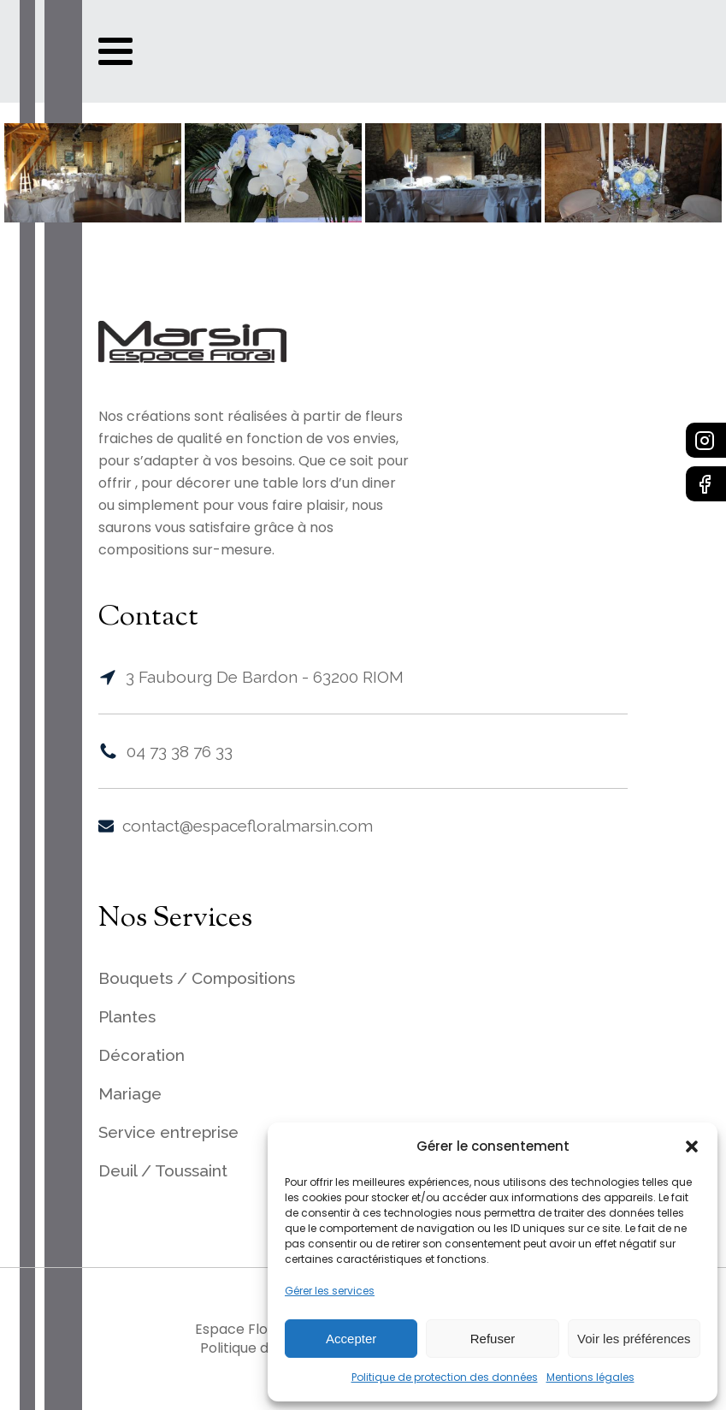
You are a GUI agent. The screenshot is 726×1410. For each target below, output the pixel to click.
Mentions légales (590, 1377)
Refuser (493, 1338)
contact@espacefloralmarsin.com (247, 825)
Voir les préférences (634, 1338)
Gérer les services (330, 1290)
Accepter (351, 1338)
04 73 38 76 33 (180, 751)
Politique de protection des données (444, 1377)
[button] (691, 1146)
